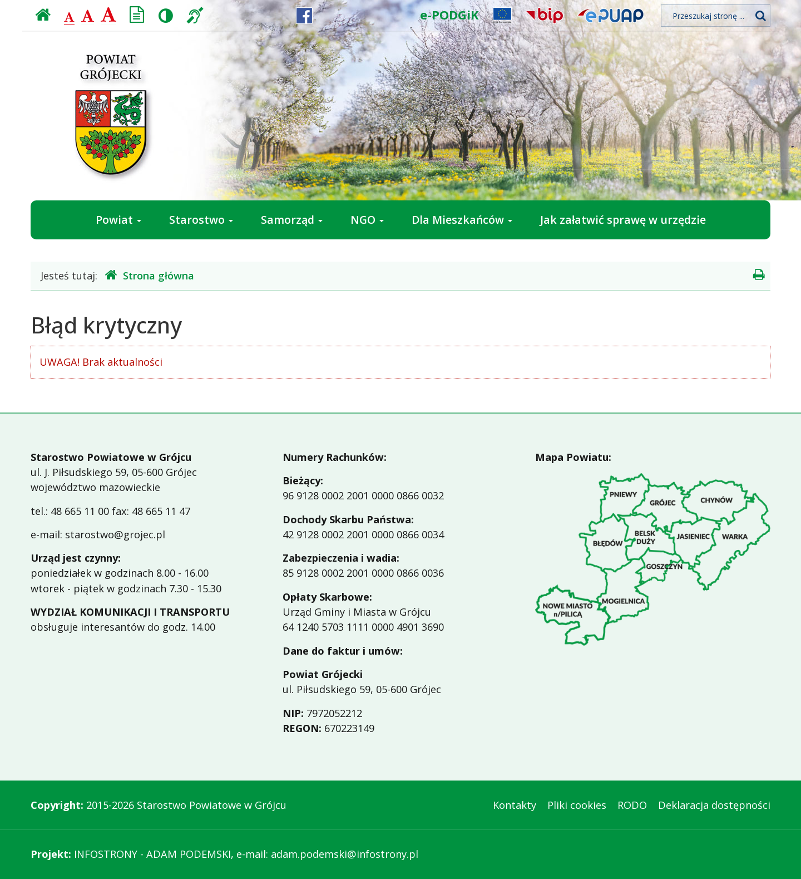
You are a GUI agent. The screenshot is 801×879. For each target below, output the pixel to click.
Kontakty (514, 805)
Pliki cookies (576, 805)
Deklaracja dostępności (714, 805)
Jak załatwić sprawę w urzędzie (623, 219)
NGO (367, 219)
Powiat (118, 219)
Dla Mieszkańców (462, 219)
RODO (632, 805)
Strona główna (149, 275)
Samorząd (292, 219)
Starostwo (201, 219)
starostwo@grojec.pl (115, 534)
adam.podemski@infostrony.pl (344, 854)
